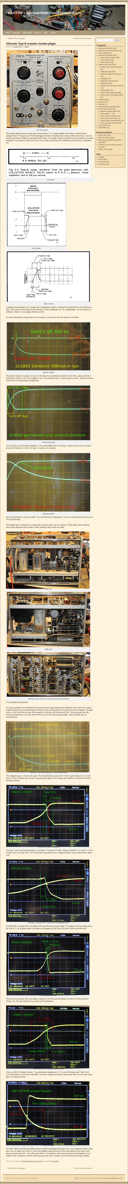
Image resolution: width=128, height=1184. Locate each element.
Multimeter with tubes (107, 81)
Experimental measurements (108, 51)
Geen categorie (104, 53)
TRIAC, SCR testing (105, 149)
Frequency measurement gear (110, 74)
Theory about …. (106, 114)
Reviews (101, 104)
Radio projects (105, 62)
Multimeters (104, 83)
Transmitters (103, 128)
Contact (53, 33)
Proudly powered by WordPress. (88, 1178)
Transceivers (103, 125)
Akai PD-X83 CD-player (107, 138)
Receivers (102, 102)
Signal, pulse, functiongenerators (111, 95)
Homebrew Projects (105, 55)
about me (37, 33)
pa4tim (26, 47)
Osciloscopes (38, 1161)
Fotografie (16, 33)
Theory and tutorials (105, 109)
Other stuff (102, 100)
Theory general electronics (109, 123)
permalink (55, 1161)
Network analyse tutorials (109, 111)
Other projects (105, 60)
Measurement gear (27, 1161)
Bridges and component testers (111, 67)
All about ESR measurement (83, 38)
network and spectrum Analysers (111, 86)
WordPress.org (104, 164)
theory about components (109, 116)
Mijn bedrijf (27, 33)
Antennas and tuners (106, 48)
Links (46, 33)
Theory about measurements (110, 121)
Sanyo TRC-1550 (105, 135)
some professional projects (108, 107)
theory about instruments (109, 118)
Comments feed (104, 162)
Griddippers (104, 79)
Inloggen (102, 157)
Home (8, 33)
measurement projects (108, 58)
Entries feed (103, 159)
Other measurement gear (109, 93)
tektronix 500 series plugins (15, 38)
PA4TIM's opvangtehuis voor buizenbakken (44, 12)
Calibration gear (106, 72)
